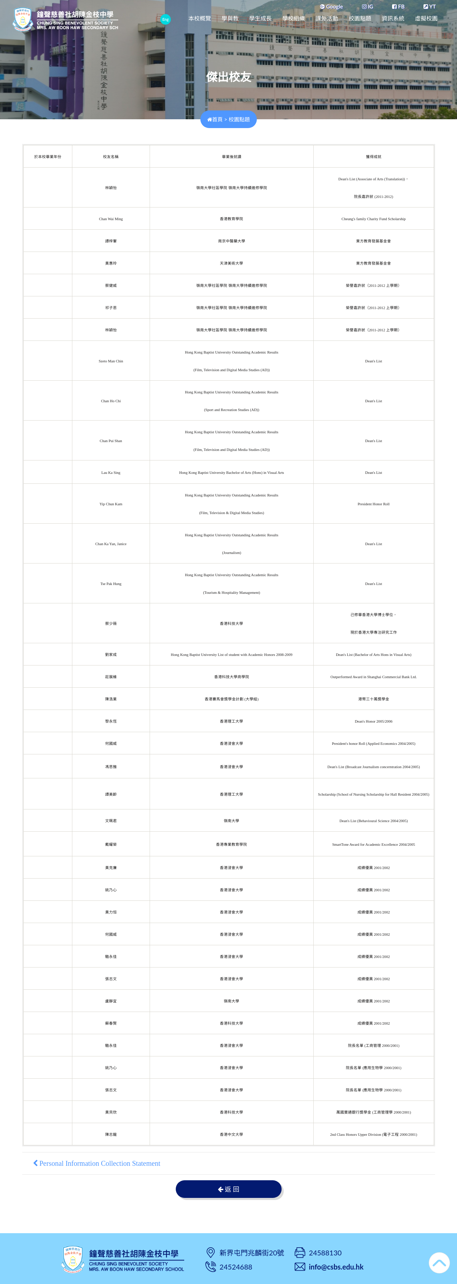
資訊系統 (393, 19)
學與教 (230, 19)
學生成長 (260, 19)
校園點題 (360, 19)
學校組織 (293, 19)
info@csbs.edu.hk (336, 1266)
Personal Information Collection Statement (97, 1163)
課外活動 (326, 19)
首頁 (215, 119)
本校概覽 (199, 19)
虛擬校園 (426, 19)
